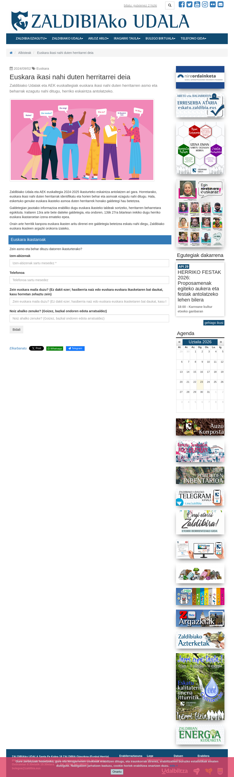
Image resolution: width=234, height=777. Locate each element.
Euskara (43, 68)
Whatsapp (55, 348)
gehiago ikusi (214, 323)
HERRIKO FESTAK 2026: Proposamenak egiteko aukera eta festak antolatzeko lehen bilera (199, 286)
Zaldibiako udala (67, 38)
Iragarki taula (127, 38)
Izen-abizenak (20, 256)
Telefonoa (17, 273)
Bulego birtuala (160, 38)
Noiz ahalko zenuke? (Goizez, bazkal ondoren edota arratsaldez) (58, 311)
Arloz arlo (98, 38)
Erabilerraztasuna (130, 756)
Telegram (75, 348)
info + (174, 765)
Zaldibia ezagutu (31, 38)
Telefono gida (193, 38)
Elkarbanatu (18, 348)
